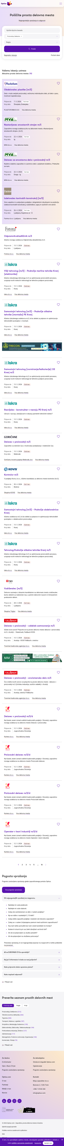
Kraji (25, 1005)
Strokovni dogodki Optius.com (44, 1062)
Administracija (6, 1034)
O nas (4, 1081)
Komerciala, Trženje (8, 1040)
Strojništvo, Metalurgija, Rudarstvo (13, 1024)
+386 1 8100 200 (39, 1089)
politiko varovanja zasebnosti (22, 1143)
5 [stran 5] (33, 865)
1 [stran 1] (18, 865)
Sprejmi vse (48, 1143)
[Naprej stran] (45, 864)
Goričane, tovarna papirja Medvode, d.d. (18, 460)
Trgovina (5, 1018)
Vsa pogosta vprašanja (13, 890)
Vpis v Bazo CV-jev (8, 1066)
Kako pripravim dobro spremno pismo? (18, 967)
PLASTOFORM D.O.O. (11, 110)
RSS (3, 1134)
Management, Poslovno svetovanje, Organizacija (17, 1037)
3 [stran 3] (26, 865)
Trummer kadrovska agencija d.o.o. (17, 646)
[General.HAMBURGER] (60, 4)
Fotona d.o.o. (9, 254)
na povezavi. (9, 945)
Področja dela (8, 1005)
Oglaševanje (37, 1066)
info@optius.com (39, 1093)
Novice (4, 1093)
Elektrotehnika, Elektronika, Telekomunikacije (16, 1027)
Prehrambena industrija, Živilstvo (12, 1031)
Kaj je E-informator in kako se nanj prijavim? (20, 960)
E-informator (6, 1062)
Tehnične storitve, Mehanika (11, 1015)
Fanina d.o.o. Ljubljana (12, 219)
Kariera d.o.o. (9, 737)
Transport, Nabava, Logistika (11, 1021)
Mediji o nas (6, 1089)
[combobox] (32, 36)
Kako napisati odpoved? (13, 974)
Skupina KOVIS (9, 493)
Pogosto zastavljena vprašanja (13, 1070)
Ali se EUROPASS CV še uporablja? (16, 952)
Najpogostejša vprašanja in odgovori (32, 21)
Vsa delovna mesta (29, 110)
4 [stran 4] (30, 865)
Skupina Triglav (9, 611)
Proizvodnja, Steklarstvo (9, 1012)
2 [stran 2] (22, 865)
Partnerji (5, 1085)
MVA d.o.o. (8, 145)
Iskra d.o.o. (8, 294)
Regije (18, 1005)
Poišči (32, 49)
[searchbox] (32, 42)
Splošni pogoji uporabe (9, 1127)
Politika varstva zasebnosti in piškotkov (14, 1130)
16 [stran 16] (42, 865)
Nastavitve (38, 1143)
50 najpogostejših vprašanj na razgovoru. (19, 898)
